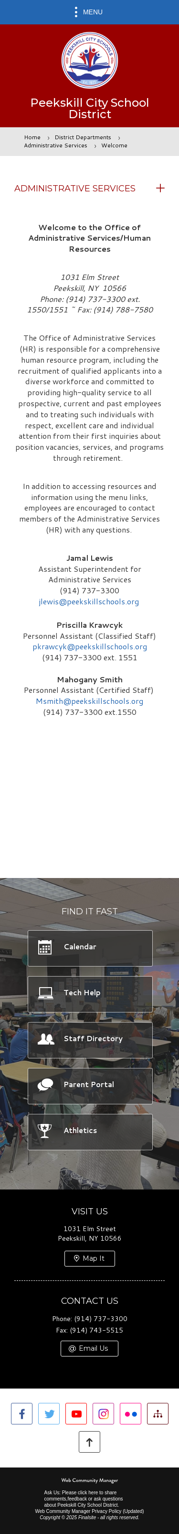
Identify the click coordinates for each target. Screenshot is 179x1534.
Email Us (93, 1348)
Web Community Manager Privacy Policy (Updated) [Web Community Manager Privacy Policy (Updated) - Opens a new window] (89, 1511)
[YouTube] (76, 1413)
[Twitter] (49, 1413)
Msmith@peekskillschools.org (89, 700)
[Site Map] (157, 1413)
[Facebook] (21, 1413)
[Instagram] (103, 1413)
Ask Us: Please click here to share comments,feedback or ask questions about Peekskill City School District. (83, 1499)
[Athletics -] (90, 1131)
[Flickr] (130, 1413)
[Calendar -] (90, 948)
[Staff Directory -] (90, 1039)
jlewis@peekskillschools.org (90, 601)
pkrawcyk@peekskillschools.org (89, 646)
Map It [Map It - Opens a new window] (94, 1258)
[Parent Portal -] (90, 1085)
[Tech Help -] (90, 994)
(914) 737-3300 (100, 1318)
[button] (89, 12)
